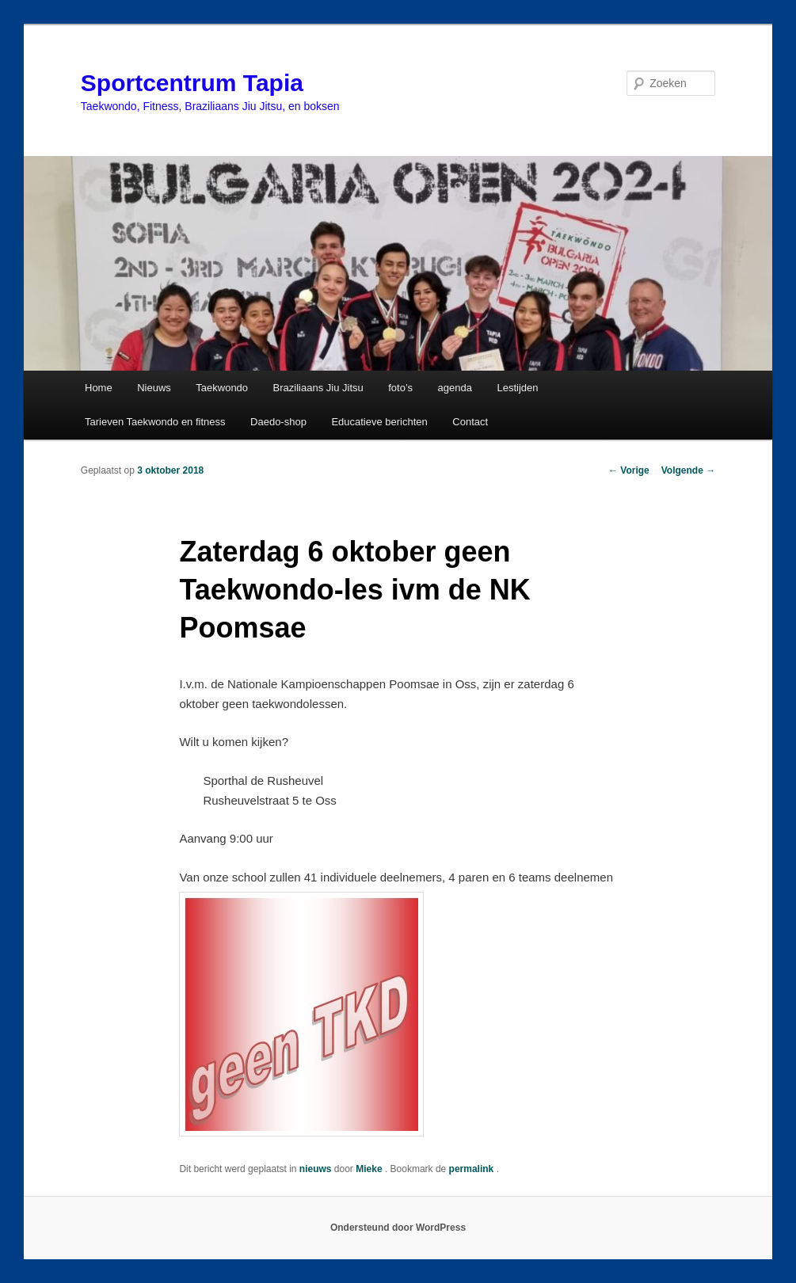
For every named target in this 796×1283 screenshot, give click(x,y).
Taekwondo (222, 388)
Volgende (688, 470)
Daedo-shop (278, 422)
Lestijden (517, 388)
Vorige (628, 470)
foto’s (400, 388)
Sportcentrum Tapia (192, 83)
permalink (473, 1168)
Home (98, 388)
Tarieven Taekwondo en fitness (155, 422)
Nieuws (154, 388)
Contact (470, 422)
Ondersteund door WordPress (398, 1227)
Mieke (370, 1168)
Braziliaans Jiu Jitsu (318, 388)
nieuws (315, 1168)
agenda (455, 388)
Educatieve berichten (379, 422)
